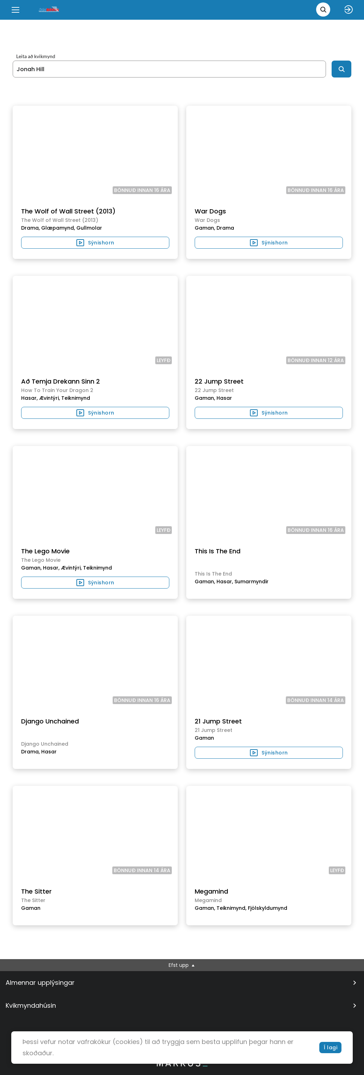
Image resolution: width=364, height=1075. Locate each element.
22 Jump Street (219, 381)
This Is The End (217, 551)
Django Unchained (50, 721)
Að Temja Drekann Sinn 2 (60, 381)
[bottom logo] (182, 1064)
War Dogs (210, 211)
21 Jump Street (218, 721)
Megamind (211, 891)
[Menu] (15, 10)
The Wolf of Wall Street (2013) (68, 211)
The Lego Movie (45, 551)
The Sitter (36, 891)
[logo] (49, 9)
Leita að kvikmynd (35, 56)
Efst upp (182, 965)
